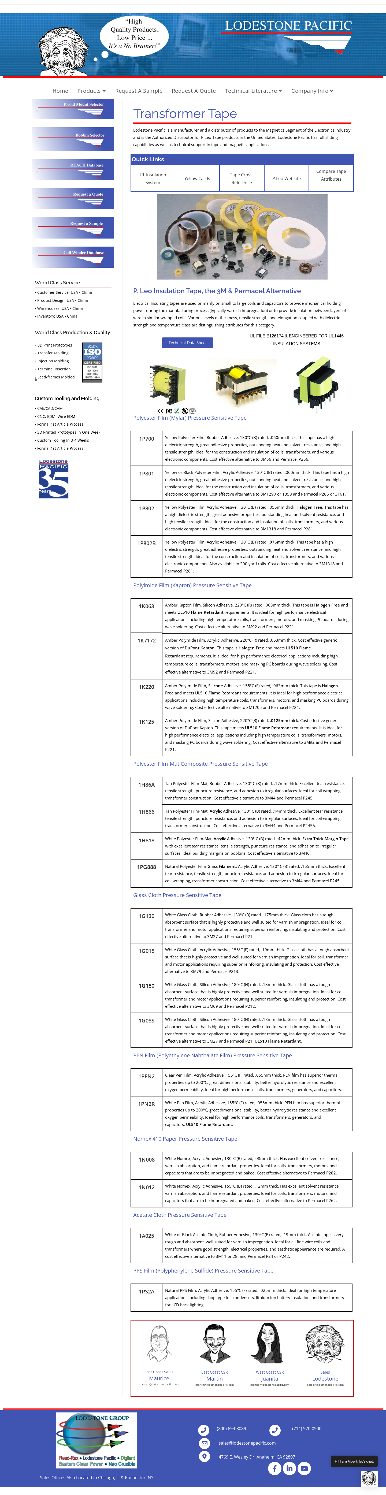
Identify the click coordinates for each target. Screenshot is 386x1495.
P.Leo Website (286, 178)
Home (60, 90)
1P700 (146, 438)
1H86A (146, 784)
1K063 (146, 606)
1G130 (146, 916)
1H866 (146, 811)
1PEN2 (146, 1076)
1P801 (146, 473)
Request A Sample (139, 90)
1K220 (146, 686)
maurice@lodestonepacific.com (159, 1384)
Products (91, 90)
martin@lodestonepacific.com (214, 1384)
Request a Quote (194, 90)
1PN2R (146, 1103)
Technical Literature (253, 90)
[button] (369, 1479)
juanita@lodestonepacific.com (269, 1384)
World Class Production (61, 332)
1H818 (146, 840)
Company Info (312, 90)
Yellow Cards (197, 178)
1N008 (147, 1159)
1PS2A (146, 1291)
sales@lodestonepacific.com (325, 1384)
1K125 (146, 721)
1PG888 (146, 867)
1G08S (146, 1020)
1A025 (146, 1235)
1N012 (147, 1187)
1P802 (146, 508)
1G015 (146, 950)
